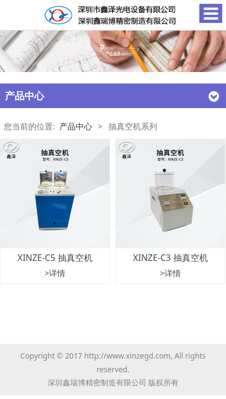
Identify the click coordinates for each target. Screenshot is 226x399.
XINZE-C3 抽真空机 (170, 258)
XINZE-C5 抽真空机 (54, 258)
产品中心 (75, 126)
